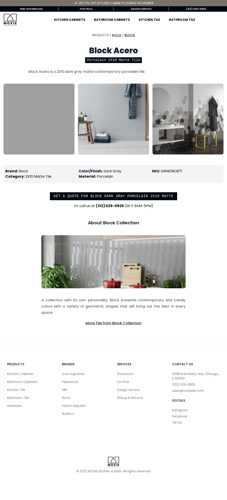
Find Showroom (31, 9)
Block (130, 35)
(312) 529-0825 (196, 9)
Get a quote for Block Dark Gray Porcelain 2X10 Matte (114, 196)
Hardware (14, 406)
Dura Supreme (73, 374)
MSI (64, 390)
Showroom (125, 374)
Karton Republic (74, 406)
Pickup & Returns (130, 398)
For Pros (86, 9)
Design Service (141, 9)
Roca (116, 35)
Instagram (180, 410)
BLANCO (68, 414)
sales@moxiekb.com (188, 390)
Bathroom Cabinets (112, 19)
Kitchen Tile (149, 19)
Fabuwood (70, 382)
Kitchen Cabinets (69, 19)
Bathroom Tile (182, 19)
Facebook (179, 416)
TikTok (177, 422)
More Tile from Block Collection (113, 323)
